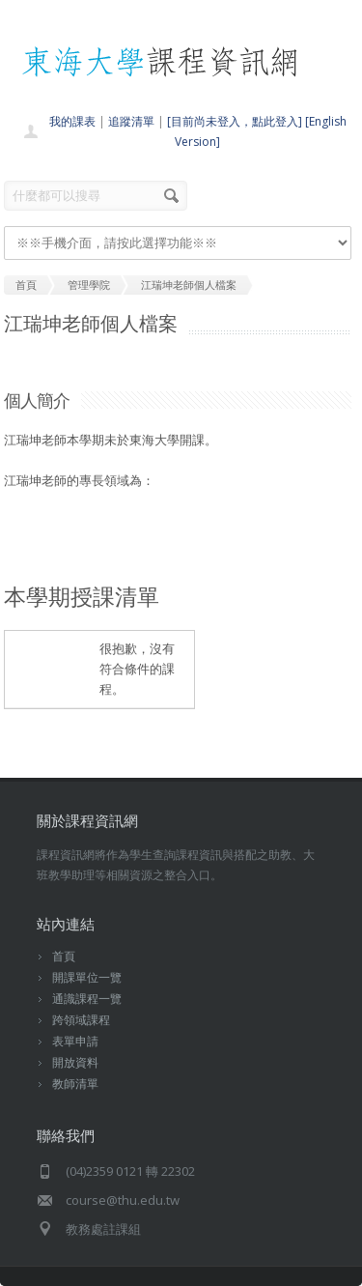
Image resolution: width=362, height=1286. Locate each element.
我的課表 (72, 121)
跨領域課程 (81, 1020)
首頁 (63, 956)
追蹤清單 (131, 121)
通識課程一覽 (87, 998)
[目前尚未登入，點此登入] (234, 121)
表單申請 (75, 1041)
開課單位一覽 (87, 977)
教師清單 (75, 1083)
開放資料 (75, 1062)
